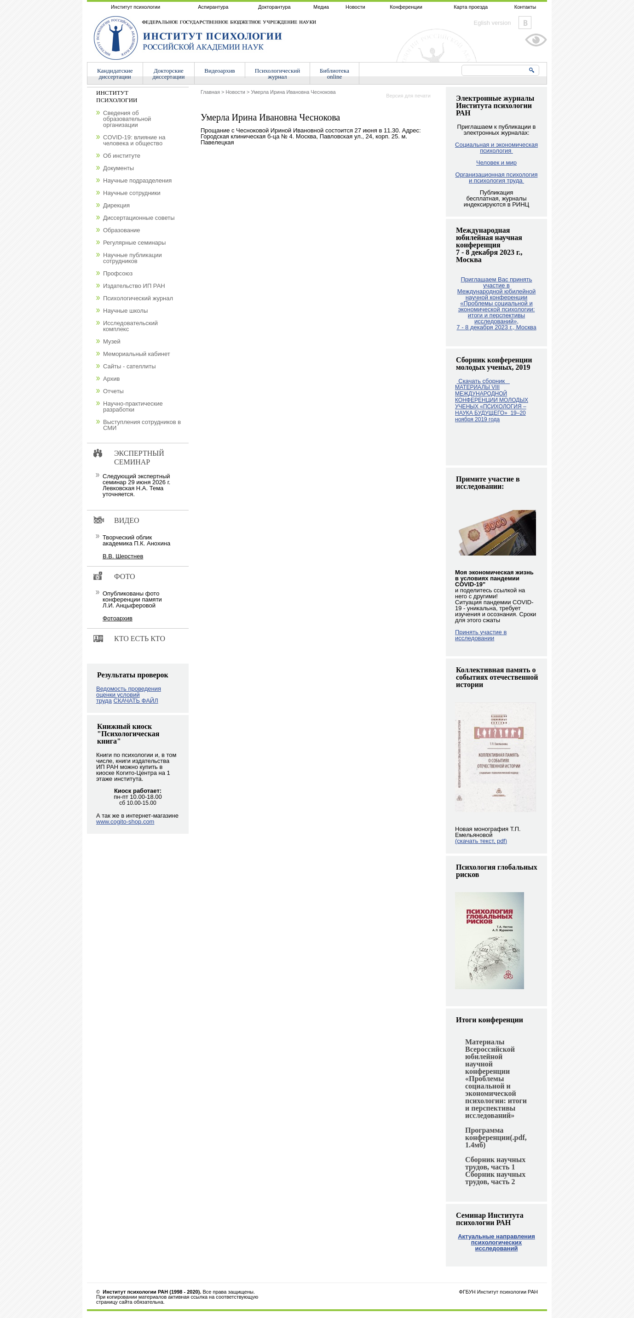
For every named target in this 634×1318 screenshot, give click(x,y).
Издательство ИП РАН (134, 285)
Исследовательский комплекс (130, 326)
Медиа (321, 7)
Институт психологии (135, 7)
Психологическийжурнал (277, 73)
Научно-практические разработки (133, 406)
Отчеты (113, 391)
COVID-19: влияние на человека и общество (134, 140)
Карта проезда (471, 7)
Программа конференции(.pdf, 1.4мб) (496, 1137)
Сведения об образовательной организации (127, 118)
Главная (210, 92)
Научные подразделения (137, 180)
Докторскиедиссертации (169, 73)
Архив (111, 378)
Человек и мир (496, 162)
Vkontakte (525, 22)
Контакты (525, 7)
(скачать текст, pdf (481, 840)
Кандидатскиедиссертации (115, 73)
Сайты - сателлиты (129, 366)
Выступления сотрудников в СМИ (142, 424)
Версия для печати (408, 95)
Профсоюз (118, 273)
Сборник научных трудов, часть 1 (495, 1163)
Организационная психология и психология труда (496, 177)
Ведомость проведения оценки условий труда (128, 694)
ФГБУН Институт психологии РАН (498, 1292)
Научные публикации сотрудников (132, 258)
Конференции (406, 7)
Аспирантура (213, 7)
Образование (121, 230)
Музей (112, 341)
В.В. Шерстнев (123, 556)
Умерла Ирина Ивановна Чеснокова (293, 92)
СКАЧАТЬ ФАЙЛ (136, 700)
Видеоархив (219, 70)
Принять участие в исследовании (481, 635)
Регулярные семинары (134, 242)
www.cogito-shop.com (125, 821)
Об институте (121, 155)
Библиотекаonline (334, 73)
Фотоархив (118, 618)
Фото (124, 576)
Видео (126, 520)
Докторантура (274, 7)
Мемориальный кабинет (136, 353)
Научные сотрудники (132, 192)
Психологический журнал (138, 298)
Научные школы (125, 310)
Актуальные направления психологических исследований (496, 1242)
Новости (355, 7)
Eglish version (492, 22)
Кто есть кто (139, 638)
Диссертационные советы (139, 217)
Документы (118, 168)
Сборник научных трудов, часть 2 (495, 1178)
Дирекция (116, 205)
